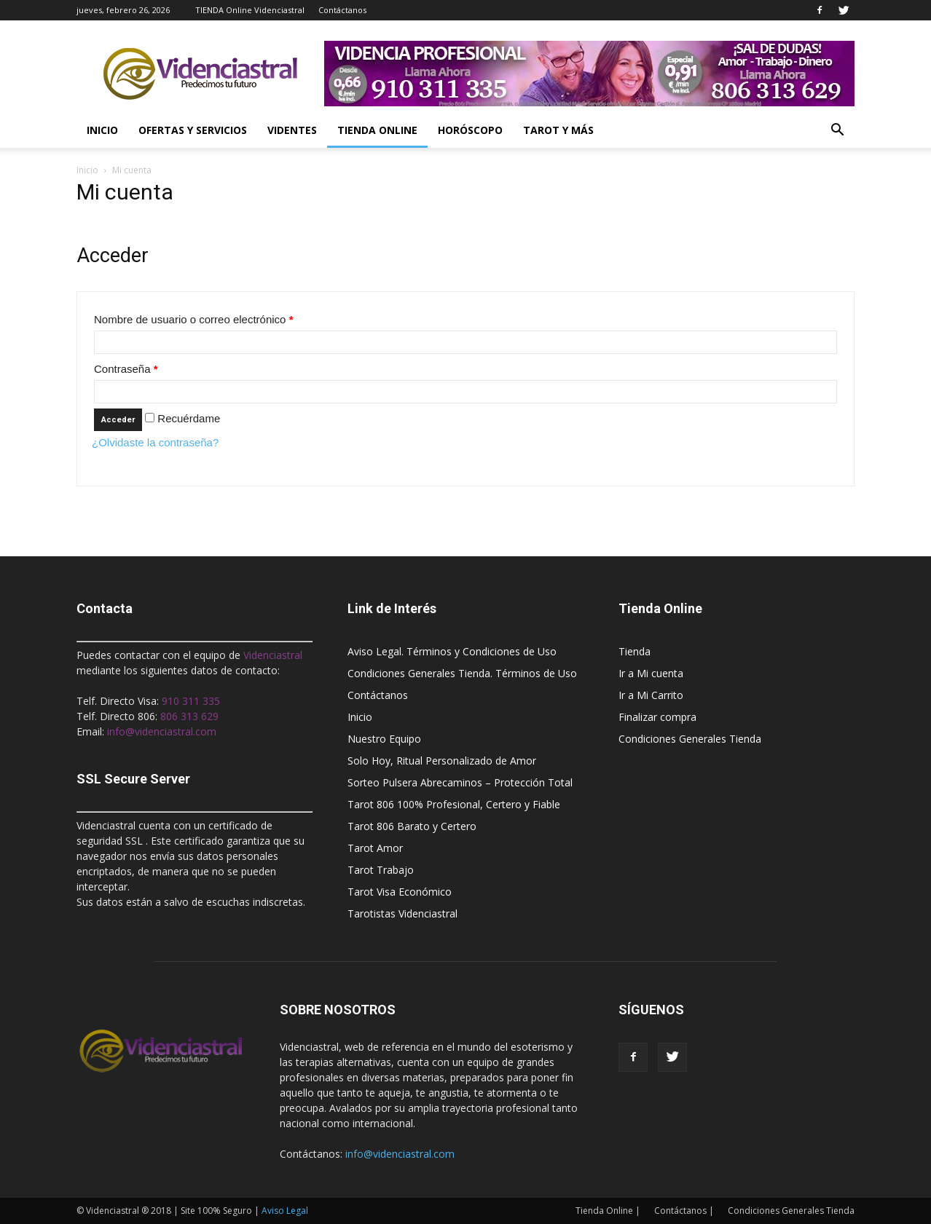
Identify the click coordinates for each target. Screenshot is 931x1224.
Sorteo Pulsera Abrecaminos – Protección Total (460, 782)
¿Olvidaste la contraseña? (155, 442)
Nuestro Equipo (384, 739)
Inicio (102, 130)
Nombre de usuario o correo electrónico (193, 319)
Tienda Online (377, 130)
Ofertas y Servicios (192, 130)
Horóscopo (470, 130)
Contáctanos (342, 9)
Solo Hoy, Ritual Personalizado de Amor (441, 760)
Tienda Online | (608, 1210)
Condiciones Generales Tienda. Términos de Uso (462, 673)
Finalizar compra (657, 717)
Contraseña (126, 369)
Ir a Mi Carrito (650, 695)
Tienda (634, 651)
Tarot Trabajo (380, 870)
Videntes (292, 130)
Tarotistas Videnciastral (402, 913)
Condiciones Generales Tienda (689, 739)
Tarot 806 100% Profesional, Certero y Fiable (453, 804)
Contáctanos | (684, 1210)
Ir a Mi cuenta (650, 673)
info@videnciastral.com (400, 1154)
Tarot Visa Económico (399, 892)
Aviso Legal (285, 1210)
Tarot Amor (375, 848)
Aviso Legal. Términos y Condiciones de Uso (452, 651)
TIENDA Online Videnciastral (250, 9)
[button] (837, 130)
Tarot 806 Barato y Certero (411, 826)
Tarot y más (558, 130)
